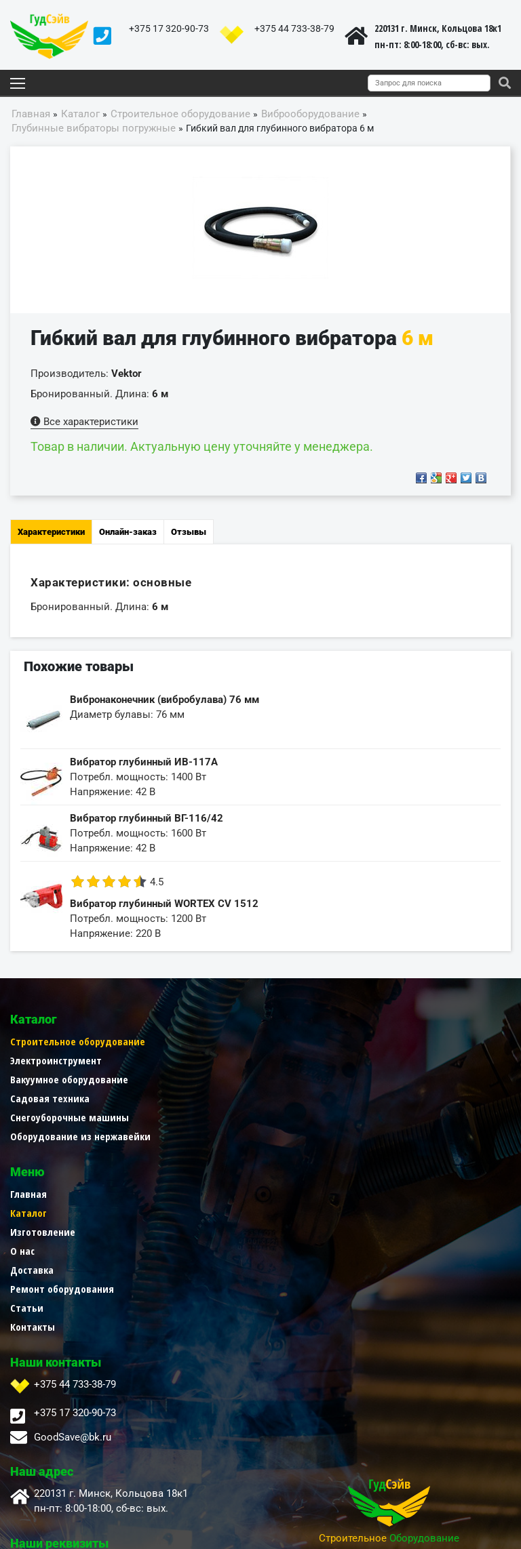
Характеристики (51, 532)
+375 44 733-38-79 (294, 28)
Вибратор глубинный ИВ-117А (144, 762)
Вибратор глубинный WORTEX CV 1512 (164, 904)
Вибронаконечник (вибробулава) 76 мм (164, 699)
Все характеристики (84, 422)
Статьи (277, 1155)
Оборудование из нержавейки (80, 1136)
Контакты (282, 1174)
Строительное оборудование (77, 1041)
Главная (278, 1041)
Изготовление (293, 1079)
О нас (272, 1098)
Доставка (282, 1117)
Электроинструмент (56, 1060)
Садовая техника (50, 1098)
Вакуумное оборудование (69, 1079)
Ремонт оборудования (312, 1136)
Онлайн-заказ (128, 532)
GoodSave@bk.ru (72, 1285)
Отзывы (188, 532)
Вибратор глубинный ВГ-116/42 (146, 818)
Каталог (278, 1060)
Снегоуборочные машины (69, 1117)
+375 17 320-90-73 (169, 28)
